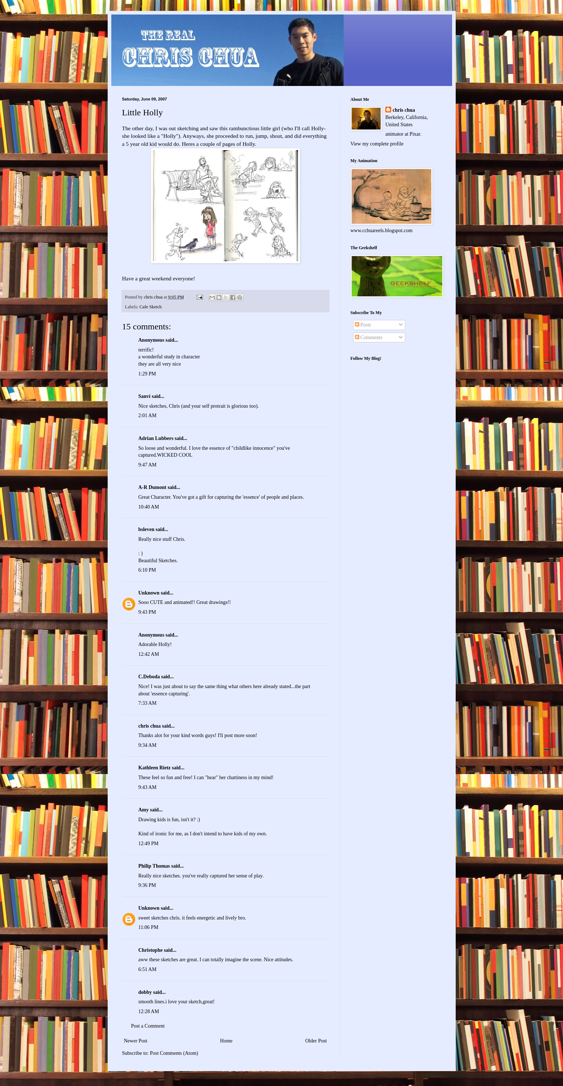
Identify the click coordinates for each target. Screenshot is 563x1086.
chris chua (149, 726)
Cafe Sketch (151, 306)
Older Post (316, 1041)
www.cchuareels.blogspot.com (382, 230)
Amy (143, 810)
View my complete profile (377, 144)
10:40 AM (148, 507)
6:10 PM (147, 570)
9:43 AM (147, 787)
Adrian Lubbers (156, 438)
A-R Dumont (152, 487)
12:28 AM (148, 1011)
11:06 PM (148, 927)
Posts (363, 325)
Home (226, 1041)
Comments (368, 337)
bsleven (146, 529)
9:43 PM (147, 612)
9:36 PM (147, 885)
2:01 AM (147, 415)
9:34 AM (147, 745)
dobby (145, 992)
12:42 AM (148, 654)
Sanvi (144, 396)
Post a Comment (148, 1026)
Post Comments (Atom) (174, 1053)
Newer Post (136, 1041)
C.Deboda (149, 676)
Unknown (149, 593)
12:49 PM (148, 843)
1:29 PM (147, 374)
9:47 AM (147, 465)
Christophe (150, 950)
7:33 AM (147, 703)
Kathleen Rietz (154, 767)
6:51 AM (147, 969)
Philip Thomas (154, 866)
